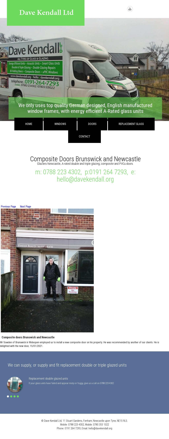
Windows (60, 124)
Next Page (25, 206)
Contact (84, 136)
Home (28, 124)
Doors (92, 124)
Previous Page (8, 206)
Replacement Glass (131, 124)
